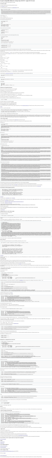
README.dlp (21, 280)
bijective (10, 53)
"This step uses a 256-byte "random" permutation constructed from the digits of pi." (14, 201)
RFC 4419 (2, 255)
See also (1, 106)
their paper (3, 209)
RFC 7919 (16, 119)
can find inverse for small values (9, 73)
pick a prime (3, 6)
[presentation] (11, 52)
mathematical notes (16, 323)
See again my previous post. (25, 105)
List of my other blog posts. (3, 455)
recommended (6, 200)
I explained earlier (14, 7)
